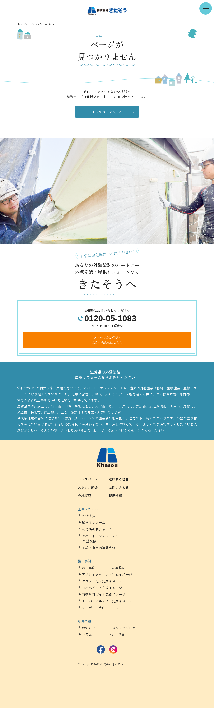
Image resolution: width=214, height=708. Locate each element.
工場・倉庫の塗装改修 (98, 547)
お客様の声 (120, 567)
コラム (87, 634)
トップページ (26, 24)
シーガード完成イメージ (100, 607)
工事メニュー (88, 509)
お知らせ (88, 627)
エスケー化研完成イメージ (102, 580)
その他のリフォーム (97, 529)
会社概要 (84, 495)
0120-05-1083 (110, 318)
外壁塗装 (88, 515)
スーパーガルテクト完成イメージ (107, 601)
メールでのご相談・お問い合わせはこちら (107, 340)
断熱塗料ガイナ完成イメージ (103, 594)
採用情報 (115, 495)
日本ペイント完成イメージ (102, 587)
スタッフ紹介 (88, 487)
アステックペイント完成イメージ (107, 574)
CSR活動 (118, 634)
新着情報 (84, 621)
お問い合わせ (119, 487)
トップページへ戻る (107, 111)
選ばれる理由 (119, 479)
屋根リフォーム (93, 522)
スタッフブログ (123, 627)
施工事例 (84, 560)
